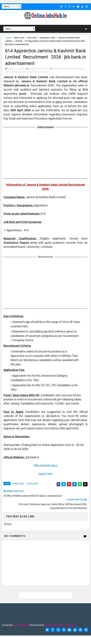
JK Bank (18, 41)
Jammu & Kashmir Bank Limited (25, 73)
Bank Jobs (19, 37)
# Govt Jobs (32, 485)
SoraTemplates (21, 626)
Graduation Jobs (47, 37)
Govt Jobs (32, 37)
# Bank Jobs (18, 485)
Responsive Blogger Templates (60, 626)
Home (8, 37)
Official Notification (45, 467)
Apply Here (45, 475)
